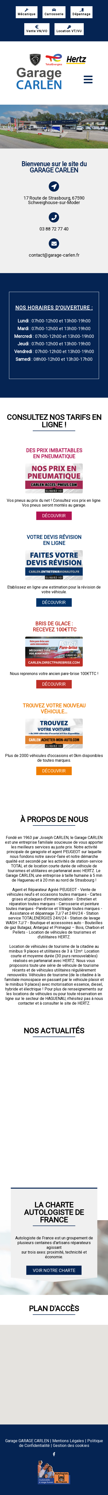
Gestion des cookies (71, 1445)
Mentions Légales (68, 1440)
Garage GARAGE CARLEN (27, 1440)
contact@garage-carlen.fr (54, 255)
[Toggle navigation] (88, 79)
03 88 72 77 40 (54, 228)
